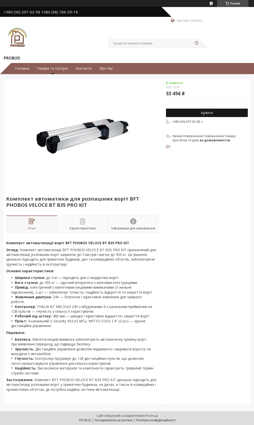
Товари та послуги (52, 68)
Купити (207, 112)
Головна (22, 68)
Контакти (84, 68)
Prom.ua (152, 416)
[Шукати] (196, 43)
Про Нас (106, 68)
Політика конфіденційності (155, 420)
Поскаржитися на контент (114, 420)
